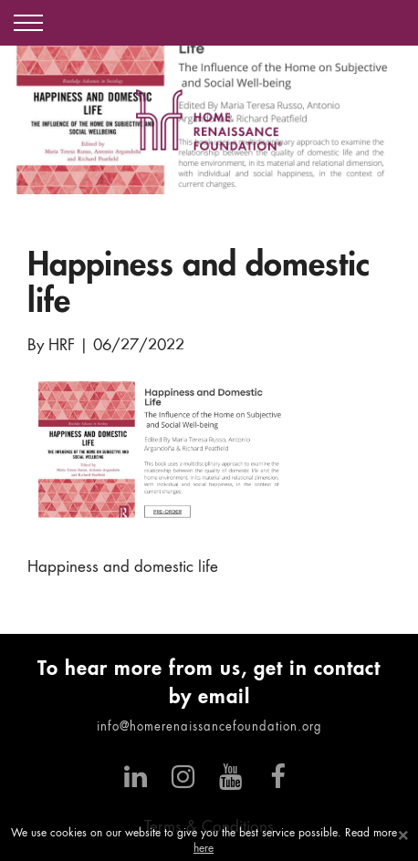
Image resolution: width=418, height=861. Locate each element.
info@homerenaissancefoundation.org (209, 727)
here (203, 849)
